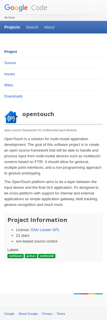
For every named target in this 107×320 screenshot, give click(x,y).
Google (9, 313)
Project (10, 51)
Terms (61, 313)
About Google (28, 313)
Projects (12, 27)
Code (25, 7)
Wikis (8, 85)
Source (10, 63)
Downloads (13, 96)
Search (32, 27)
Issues (9, 74)
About (49, 27)
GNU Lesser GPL (45, 230)
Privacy (47, 313)
